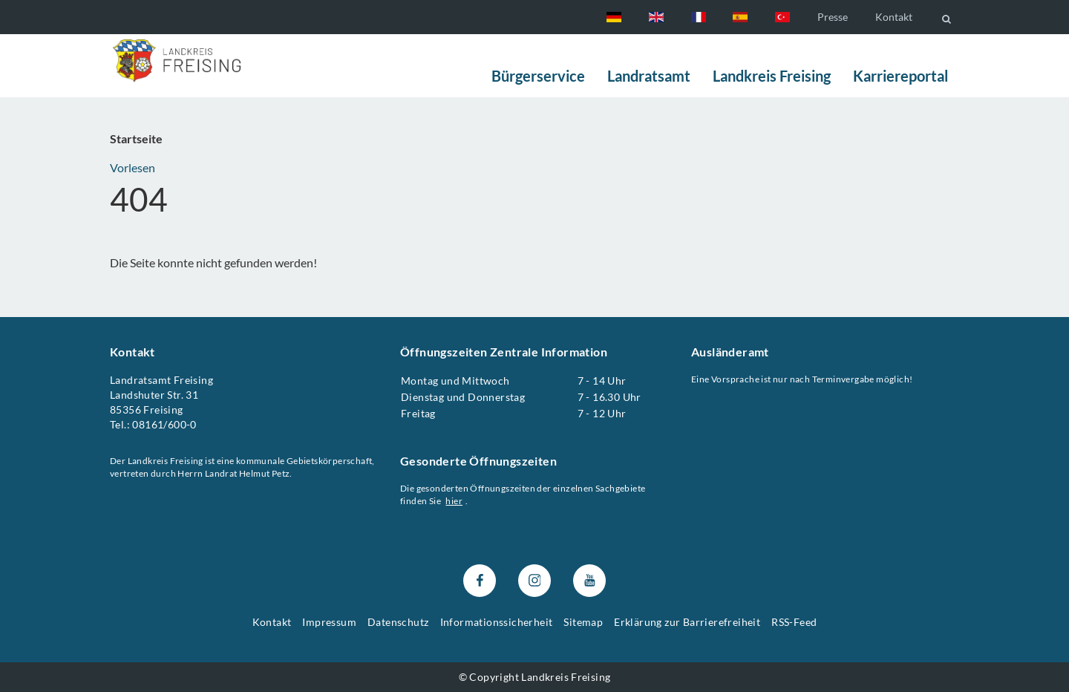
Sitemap (583, 622)
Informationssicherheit (496, 622)
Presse (832, 16)
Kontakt (893, 16)
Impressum (329, 622)
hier (454, 500)
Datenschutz (397, 622)
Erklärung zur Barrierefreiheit (687, 622)
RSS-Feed (794, 622)
